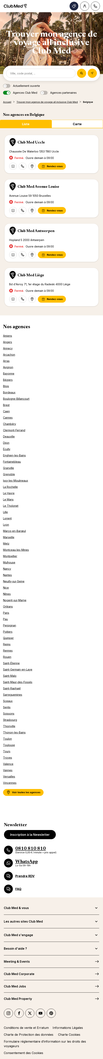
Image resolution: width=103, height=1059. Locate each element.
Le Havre (9, 493)
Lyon (6, 524)
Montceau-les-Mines (16, 549)
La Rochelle (10, 486)
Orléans (8, 606)
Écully (6, 449)
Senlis (7, 707)
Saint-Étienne (11, 663)
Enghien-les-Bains (14, 455)
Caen (6, 411)
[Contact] (95, 6)
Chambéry (9, 424)
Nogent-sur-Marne (14, 600)
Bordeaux (9, 392)
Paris (6, 612)
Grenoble (9, 474)
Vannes (7, 770)
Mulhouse (9, 562)
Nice (6, 587)
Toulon (7, 738)
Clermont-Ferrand (14, 430)
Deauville (9, 436)
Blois (6, 386)
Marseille (8, 537)
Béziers (8, 379)
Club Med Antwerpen (36, 231)
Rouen (7, 656)
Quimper (8, 638)
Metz (6, 543)
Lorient (7, 518)
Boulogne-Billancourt (16, 398)
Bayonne (8, 373)
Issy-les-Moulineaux (15, 480)
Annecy (8, 348)
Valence (8, 764)
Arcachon (9, 354)
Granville (8, 468)
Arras (6, 361)
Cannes (8, 417)
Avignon (8, 367)
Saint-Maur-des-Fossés (17, 682)
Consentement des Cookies (23, 1053)
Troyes (7, 757)
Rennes (8, 650)
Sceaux (8, 701)
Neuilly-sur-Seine (13, 581)
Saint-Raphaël (12, 688)
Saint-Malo (9, 675)
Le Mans (8, 499)
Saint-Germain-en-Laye (17, 669)
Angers (7, 342)
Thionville (9, 726)
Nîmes (7, 594)
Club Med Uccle (31, 142)
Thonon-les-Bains (14, 732)
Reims (7, 644)
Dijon (6, 442)
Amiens (7, 335)
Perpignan (9, 625)
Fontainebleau (12, 461)
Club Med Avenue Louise (38, 187)
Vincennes (9, 782)
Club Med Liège (31, 275)
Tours (6, 751)
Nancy (7, 568)
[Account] (84, 6)
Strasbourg (10, 719)
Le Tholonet (10, 505)
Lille (5, 512)
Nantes (7, 575)
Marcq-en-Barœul (14, 531)
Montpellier (10, 556)
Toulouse (9, 745)
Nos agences (16, 327)
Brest (6, 405)
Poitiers (7, 631)
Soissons (8, 713)
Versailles (9, 776)
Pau (5, 619)
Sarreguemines (12, 694)
